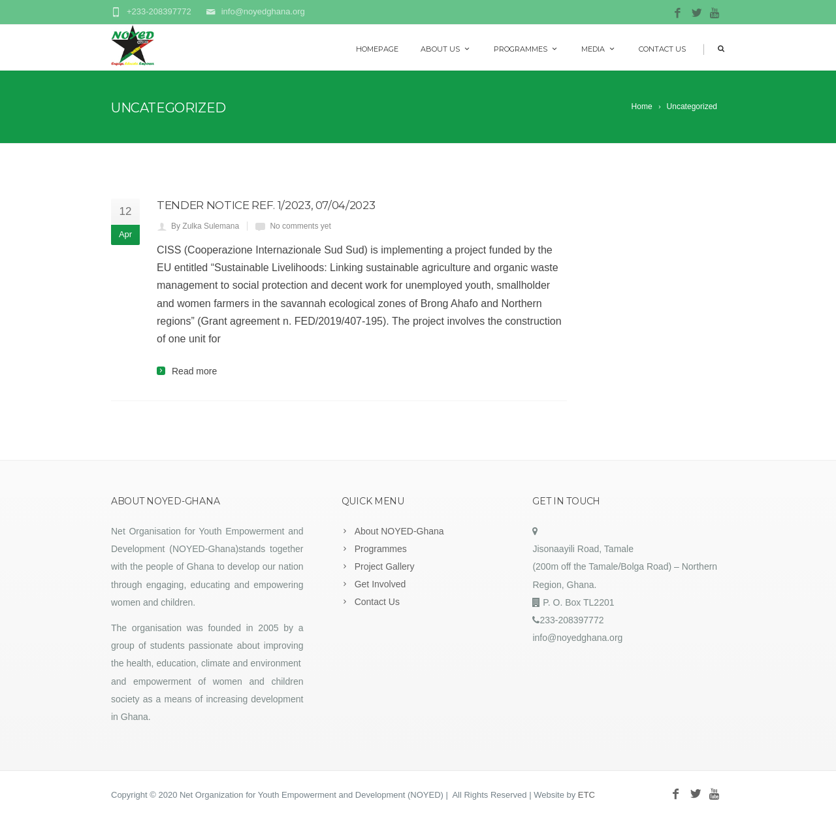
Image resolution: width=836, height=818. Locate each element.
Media (599, 49)
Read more (194, 371)
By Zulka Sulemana (205, 226)
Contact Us (662, 49)
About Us (446, 49)
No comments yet (300, 226)
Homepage (377, 49)
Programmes (526, 49)
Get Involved (380, 584)
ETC (586, 795)
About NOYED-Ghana (399, 531)
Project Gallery (385, 566)
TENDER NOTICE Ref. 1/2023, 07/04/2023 (266, 205)
